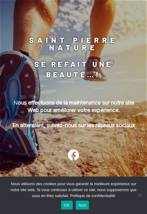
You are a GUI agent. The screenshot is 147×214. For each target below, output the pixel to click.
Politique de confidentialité (92, 195)
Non (82, 205)
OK (67, 205)
